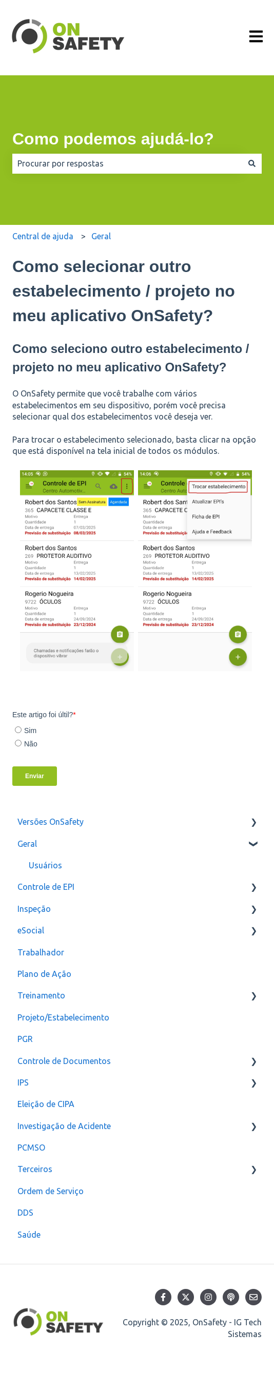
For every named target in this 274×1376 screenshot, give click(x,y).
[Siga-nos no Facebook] (163, 1297)
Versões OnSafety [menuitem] (50, 821)
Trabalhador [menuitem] (40, 952)
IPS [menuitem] (23, 1082)
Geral (101, 236)
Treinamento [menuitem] (41, 995)
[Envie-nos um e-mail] (253, 1297)
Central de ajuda (42, 236)
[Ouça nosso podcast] (231, 1297)
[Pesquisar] (252, 163)
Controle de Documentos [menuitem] (64, 1061)
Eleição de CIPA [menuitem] (45, 1104)
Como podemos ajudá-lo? (113, 139)
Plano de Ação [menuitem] (44, 973)
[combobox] (127, 163)
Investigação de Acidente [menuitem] (64, 1126)
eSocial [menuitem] (30, 930)
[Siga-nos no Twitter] (186, 1297)
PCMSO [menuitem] (31, 1147)
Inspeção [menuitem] (34, 908)
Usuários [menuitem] (45, 865)
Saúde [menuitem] (29, 1234)
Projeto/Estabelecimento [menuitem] (63, 1017)
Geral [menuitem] (27, 843)
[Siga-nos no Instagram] (208, 1297)
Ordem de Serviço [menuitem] (50, 1191)
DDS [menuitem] (25, 1212)
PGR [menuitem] (25, 1039)
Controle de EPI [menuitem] (45, 886)
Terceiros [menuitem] (34, 1169)
